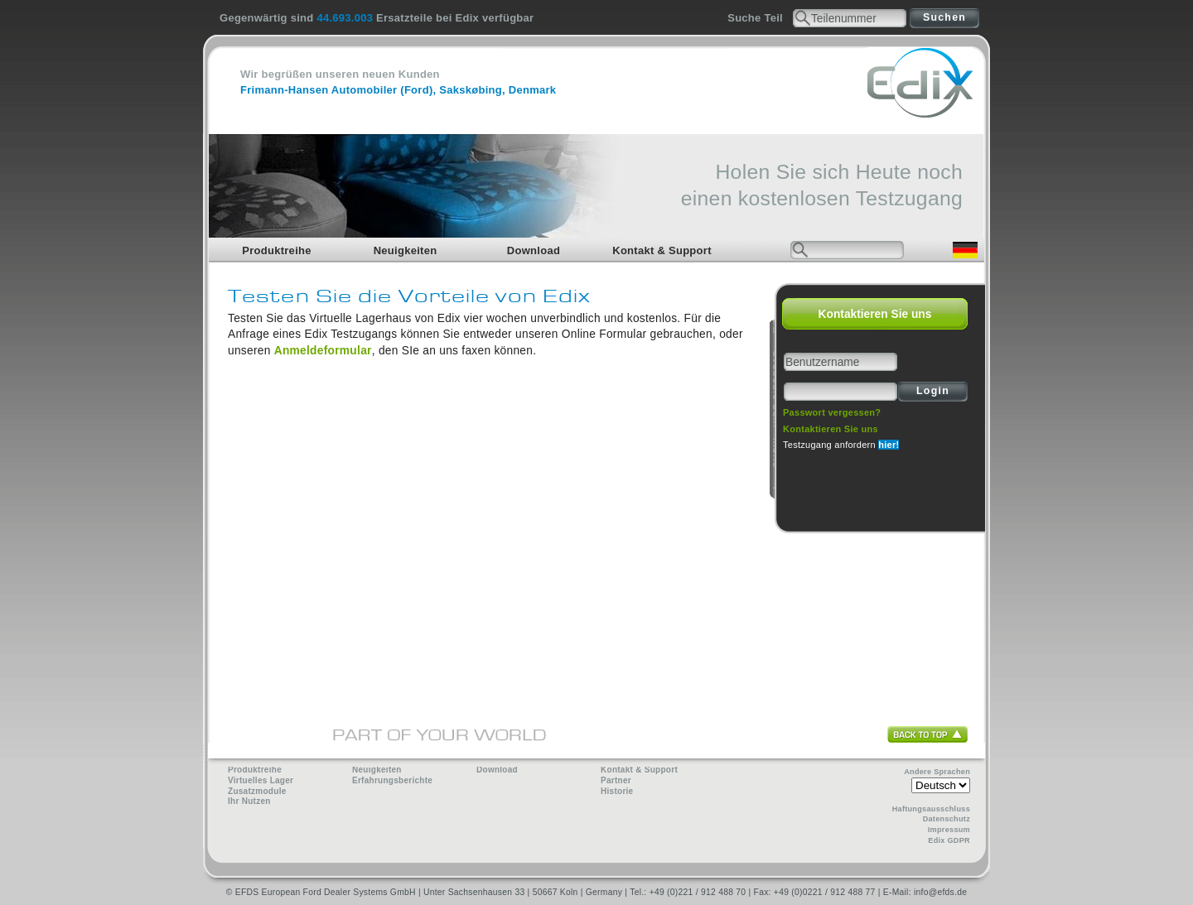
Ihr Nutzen (249, 801)
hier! (888, 445)
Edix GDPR (949, 840)
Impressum (949, 830)
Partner (616, 780)
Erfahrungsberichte (392, 780)
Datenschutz (946, 819)
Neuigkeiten (405, 250)
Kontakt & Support (662, 250)
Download (533, 250)
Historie (617, 791)
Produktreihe (277, 250)
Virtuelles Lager (260, 780)
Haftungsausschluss (931, 809)
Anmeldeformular (323, 350)
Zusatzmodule (257, 791)
